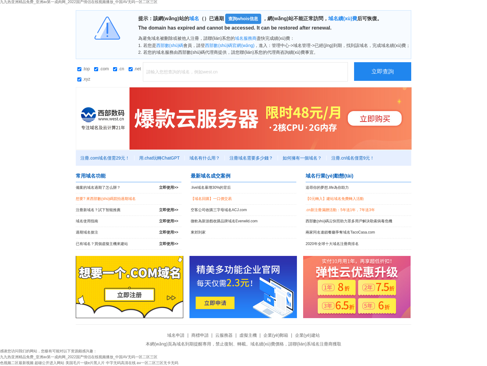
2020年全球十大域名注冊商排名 (332, 244)
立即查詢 (382, 71)
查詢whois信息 (243, 18)
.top (83, 68)
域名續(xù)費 (342, 18)
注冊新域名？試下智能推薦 (127, 210)
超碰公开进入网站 (49, 363)
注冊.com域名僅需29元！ (105, 157)
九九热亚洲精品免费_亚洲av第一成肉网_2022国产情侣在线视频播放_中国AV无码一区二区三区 (78, 357)
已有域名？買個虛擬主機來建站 (127, 244)
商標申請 (200, 335)
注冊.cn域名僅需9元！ (352, 157)
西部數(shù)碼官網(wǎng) (229, 45)
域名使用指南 (127, 221)
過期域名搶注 (127, 232)
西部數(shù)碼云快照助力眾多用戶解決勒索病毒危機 (349, 221)
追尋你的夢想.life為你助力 (327, 187)
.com (101, 68)
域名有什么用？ (204, 157)
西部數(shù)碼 (170, 45)
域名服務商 (246, 38)
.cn (118, 68)
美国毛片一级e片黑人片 (85, 363)
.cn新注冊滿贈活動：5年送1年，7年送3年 (340, 210)
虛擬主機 (248, 335)
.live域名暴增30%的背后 (211, 187)
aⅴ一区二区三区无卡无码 (157, 363)
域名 (194, 18)
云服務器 (224, 335)
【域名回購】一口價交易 (211, 199)
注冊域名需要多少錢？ (251, 157)
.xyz (83, 78)
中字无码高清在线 (121, 363)
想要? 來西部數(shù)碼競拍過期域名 (106, 199)
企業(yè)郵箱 (275, 335)
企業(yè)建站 (307, 335)
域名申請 (175, 335)
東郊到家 (198, 232)
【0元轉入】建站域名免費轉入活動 (335, 199)
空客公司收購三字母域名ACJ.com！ (219, 210)
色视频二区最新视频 (17, 363)
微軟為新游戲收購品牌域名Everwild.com (224, 221)
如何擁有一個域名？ (302, 157)
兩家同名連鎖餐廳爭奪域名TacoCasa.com (340, 232)
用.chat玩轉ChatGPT (159, 157)
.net (135, 68)
